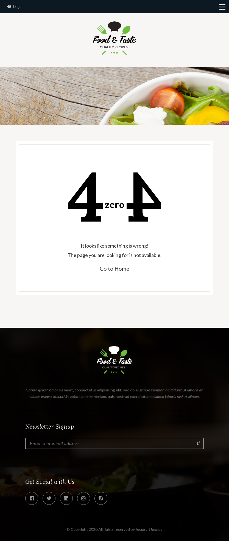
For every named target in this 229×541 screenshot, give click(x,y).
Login (15, 6)
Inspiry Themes (149, 529)
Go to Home (114, 268)
